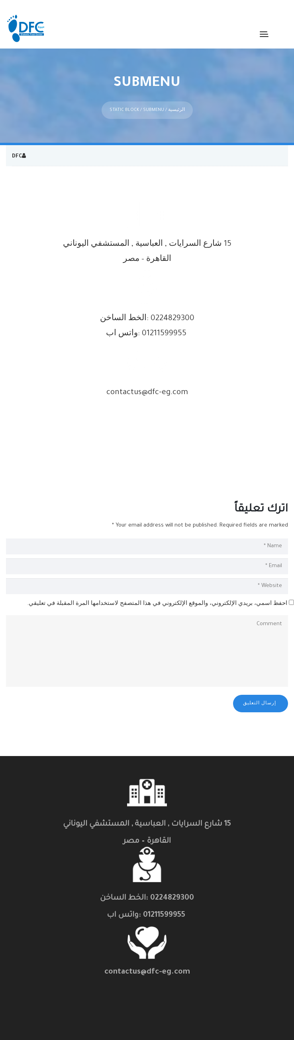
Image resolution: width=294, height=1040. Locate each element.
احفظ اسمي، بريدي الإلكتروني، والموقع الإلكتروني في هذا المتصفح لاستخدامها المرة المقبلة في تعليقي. (157, 595)
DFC (17, 147)
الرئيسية (176, 101)
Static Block (124, 101)
